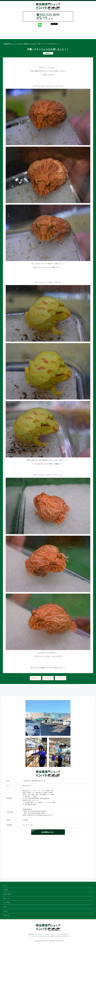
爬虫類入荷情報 (48, 47)
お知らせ (48, 64)
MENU (48, 34)
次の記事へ (60, 712)
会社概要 (48, 42)
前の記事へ (35, 712)
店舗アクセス (48, 51)
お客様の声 (48, 68)
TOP (48, 38)
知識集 (48, 60)
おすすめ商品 (48, 55)
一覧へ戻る (48, 712)
